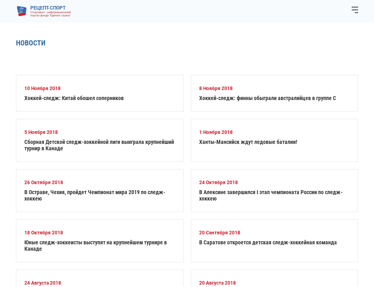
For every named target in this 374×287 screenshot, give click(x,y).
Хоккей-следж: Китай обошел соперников (74, 98)
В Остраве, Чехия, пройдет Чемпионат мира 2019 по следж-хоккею (94, 195)
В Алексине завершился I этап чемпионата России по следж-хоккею (270, 195)
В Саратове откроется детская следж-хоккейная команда (268, 242)
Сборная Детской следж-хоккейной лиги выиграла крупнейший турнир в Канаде (99, 145)
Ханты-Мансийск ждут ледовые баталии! (248, 142)
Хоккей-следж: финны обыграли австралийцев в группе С (267, 98)
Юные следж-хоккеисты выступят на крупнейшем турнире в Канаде (95, 245)
